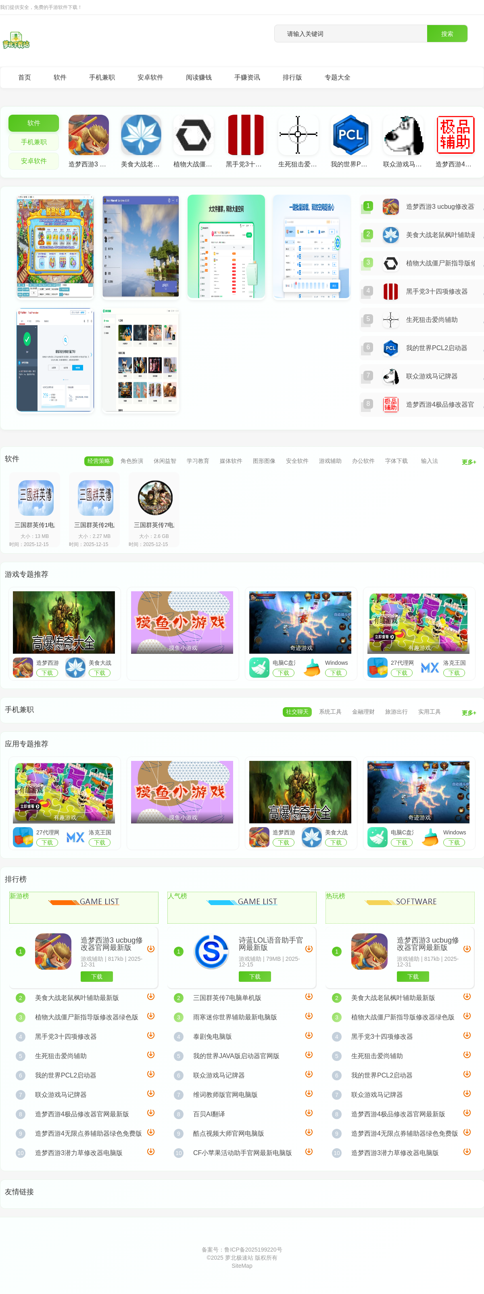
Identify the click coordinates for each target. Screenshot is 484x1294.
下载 (96, 976)
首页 (24, 77)
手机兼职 (102, 77)
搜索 (447, 33)
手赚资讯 (247, 77)
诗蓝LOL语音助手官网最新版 (271, 944)
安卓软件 (150, 77)
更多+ (469, 462)
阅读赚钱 (199, 77)
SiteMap (242, 1265)
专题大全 (337, 77)
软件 (60, 77)
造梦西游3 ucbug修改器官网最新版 (112, 944)
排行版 (292, 77)
